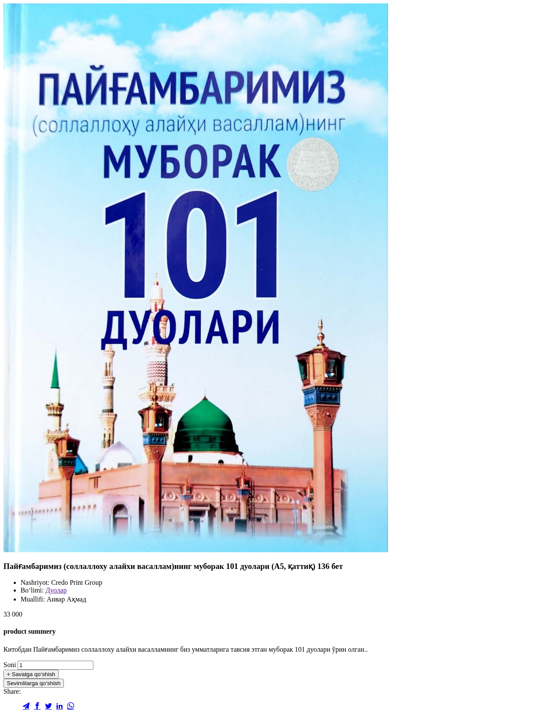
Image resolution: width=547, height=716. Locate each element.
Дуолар (55, 590)
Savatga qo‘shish (31, 674)
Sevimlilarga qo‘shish (33, 683)
